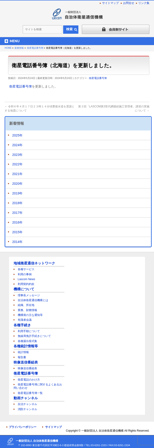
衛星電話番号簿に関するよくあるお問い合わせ (38, 386)
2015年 (17, 232)
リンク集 (143, 3)
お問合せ (128, 3)
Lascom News (26, 279)
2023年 (17, 155)
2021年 (17, 174)
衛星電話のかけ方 (29, 379)
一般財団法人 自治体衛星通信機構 (102, 430)
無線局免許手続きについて (34, 336)
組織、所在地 (26, 305)
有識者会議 (25, 319)
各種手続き (22, 325)
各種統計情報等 (26, 346)
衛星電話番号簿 (98, 78)
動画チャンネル (26, 398)
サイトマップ (110, 3)
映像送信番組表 (26, 362)
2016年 (17, 222)
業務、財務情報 (27, 310)
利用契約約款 (26, 284)
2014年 (17, 242)
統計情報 (23, 352)
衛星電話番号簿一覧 (30, 393)
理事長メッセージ (29, 295)
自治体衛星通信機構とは (33, 300)
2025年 (17, 135)
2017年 (17, 213)
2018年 (17, 203)
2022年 (17, 164)
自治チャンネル (27, 404)
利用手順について (29, 331)
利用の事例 (25, 274)
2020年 (17, 183)
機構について (24, 289)
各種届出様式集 (27, 341)
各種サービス (26, 269)
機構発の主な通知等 (30, 315)
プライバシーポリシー (22, 427)
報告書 (22, 357)
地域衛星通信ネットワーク (34, 263)
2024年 (17, 145)
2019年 (17, 193)
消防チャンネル (27, 409)
